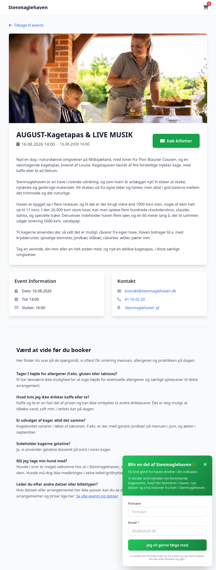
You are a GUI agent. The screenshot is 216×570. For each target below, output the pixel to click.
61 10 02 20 (135, 299)
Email (133, 522)
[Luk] (205, 464)
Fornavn (134, 503)
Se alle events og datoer (97, 496)
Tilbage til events (26, 25)
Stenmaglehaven (142, 307)
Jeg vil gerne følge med (167, 545)
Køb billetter (176, 141)
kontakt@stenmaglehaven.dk (150, 291)
